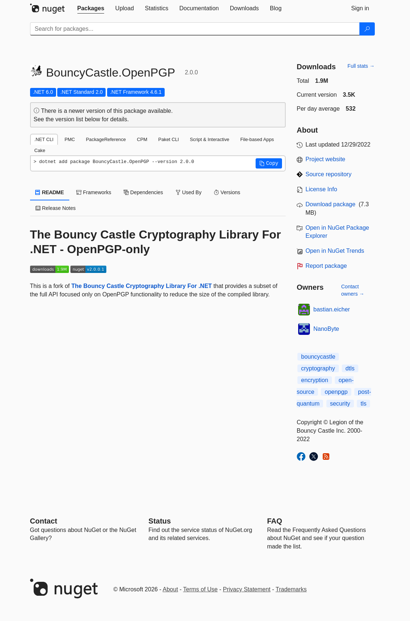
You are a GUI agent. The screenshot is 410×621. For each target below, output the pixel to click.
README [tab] (50, 192)
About (170, 589)
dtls (350, 368)
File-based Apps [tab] (257, 139)
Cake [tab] (39, 150)
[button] (269, 163)
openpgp (336, 392)
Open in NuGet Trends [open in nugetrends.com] (334, 251)
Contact (43, 521)
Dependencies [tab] (143, 192)
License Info (321, 189)
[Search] (367, 29)
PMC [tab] (70, 139)
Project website (325, 159)
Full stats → (361, 66)
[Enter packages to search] (195, 29)
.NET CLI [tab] (44, 139)
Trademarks (291, 589)
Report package (326, 266)
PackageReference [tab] (106, 139)
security (340, 403)
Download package (330, 204)
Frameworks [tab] (93, 192)
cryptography (318, 368)
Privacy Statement (247, 589)
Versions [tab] (227, 192)
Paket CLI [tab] (168, 139)
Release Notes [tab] (56, 208)
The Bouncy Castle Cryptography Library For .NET (141, 286)
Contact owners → (352, 290)
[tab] (91, 8)
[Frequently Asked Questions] (274, 521)
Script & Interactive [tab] (209, 139)
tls (363, 403)
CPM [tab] (142, 139)
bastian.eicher (332, 309)
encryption (314, 380)
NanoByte (326, 329)
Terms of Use (200, 589)
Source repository (328, 174)
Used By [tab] (189, 192)
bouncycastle (318, 357)
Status (160, 521)
